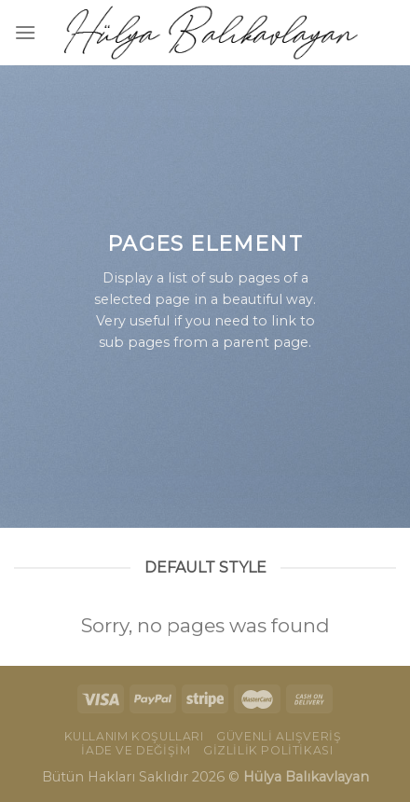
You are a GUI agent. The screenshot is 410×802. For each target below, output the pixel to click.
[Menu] (25, 32)
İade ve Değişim (135, 750)
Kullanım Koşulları (134, 736)
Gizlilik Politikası (268, 750)
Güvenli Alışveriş (278, 736)
